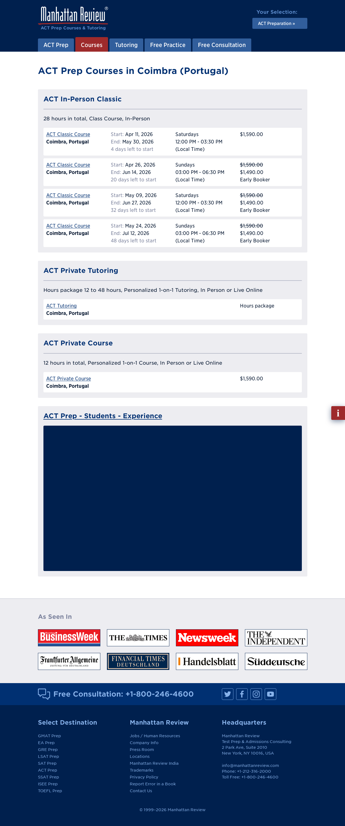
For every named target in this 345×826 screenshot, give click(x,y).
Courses (92, 44)
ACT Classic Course (68, 134)
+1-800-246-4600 (159, 694)
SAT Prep (47, 763)
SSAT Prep (48, 777)
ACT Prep (55, 44)
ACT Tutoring (61, 306)
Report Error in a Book (153, 784)
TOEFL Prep (50, 791)
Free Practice (168, 44)
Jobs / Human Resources (155, 736)
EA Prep (46, 743)
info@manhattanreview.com (250, 765)
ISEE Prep (48, 784)
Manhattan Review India (154, 763)
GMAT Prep (49, 736)
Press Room (142, 749)
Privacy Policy (144, 777)
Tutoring (126, 44)
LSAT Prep (48, 756)
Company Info (144, 743)
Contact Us (141, 791)
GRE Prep (48, 749)
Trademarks (141, 770)
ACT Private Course (68, 378)
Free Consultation (222, 44)
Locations (140, 756)
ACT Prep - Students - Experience (102, 416)
